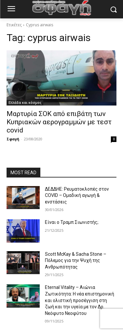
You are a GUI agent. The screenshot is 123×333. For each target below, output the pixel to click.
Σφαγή (13, 138)
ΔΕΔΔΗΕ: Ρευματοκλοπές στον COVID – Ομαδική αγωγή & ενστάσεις (77, 195)
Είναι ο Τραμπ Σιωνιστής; (71, 222)
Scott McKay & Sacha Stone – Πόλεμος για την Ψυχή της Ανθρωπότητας (75, 260)
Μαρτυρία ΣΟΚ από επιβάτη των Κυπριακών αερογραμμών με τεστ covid (59, 122)
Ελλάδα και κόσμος (25, 102)
